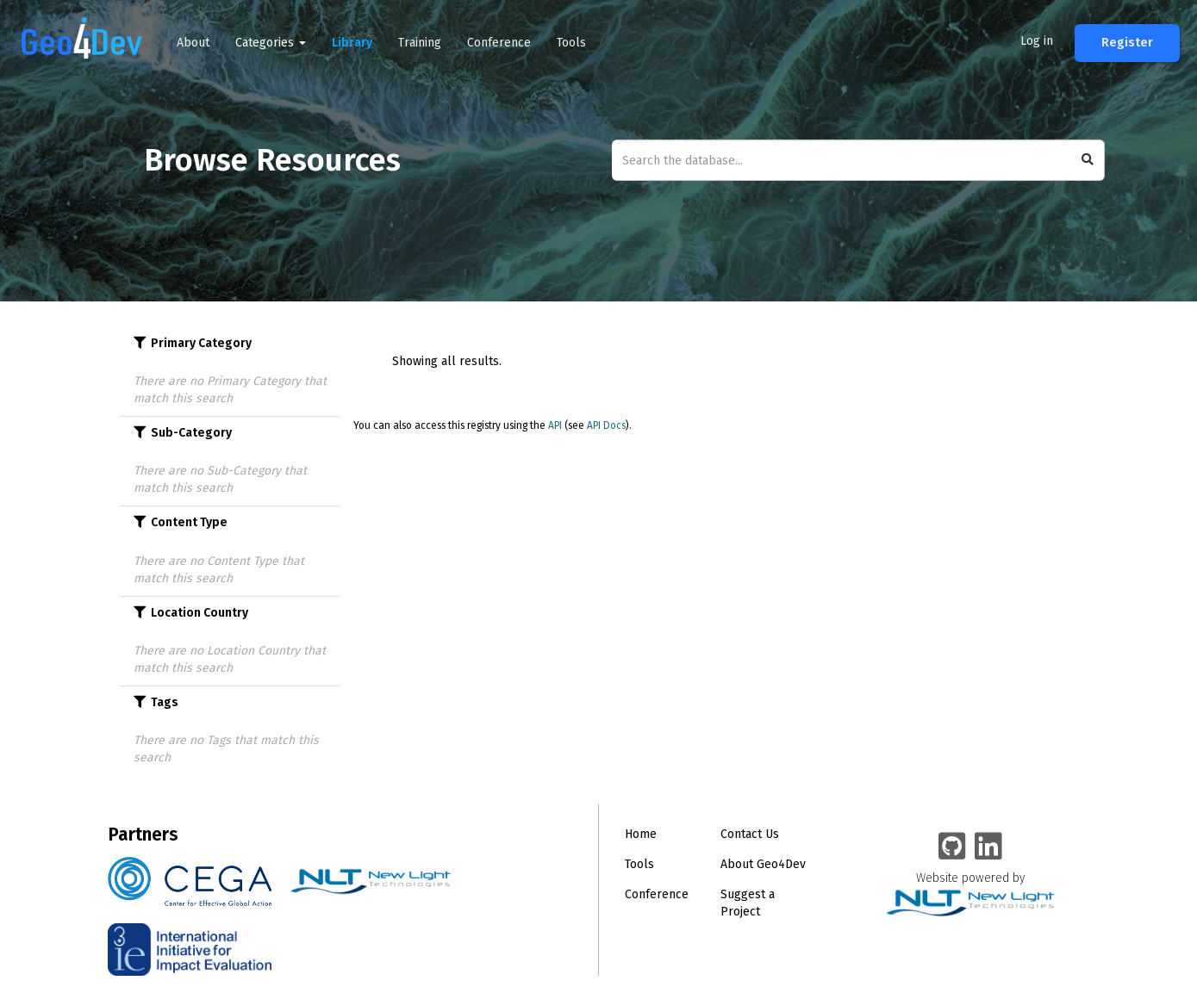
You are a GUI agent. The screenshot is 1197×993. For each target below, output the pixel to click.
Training (419, 42)
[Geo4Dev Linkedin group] (988, 847)
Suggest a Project (747, 903)
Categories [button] (270, 42)
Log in (1036, 41)
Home (641, 834)
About (193, 42)
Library (352, 42)
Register (1127, 42)
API (555, 425)
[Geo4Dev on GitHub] (952, 847)
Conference (499, 42)
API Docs (606, 425)
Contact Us (749, 834)
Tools (571, 42)
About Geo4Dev (763, 864)
